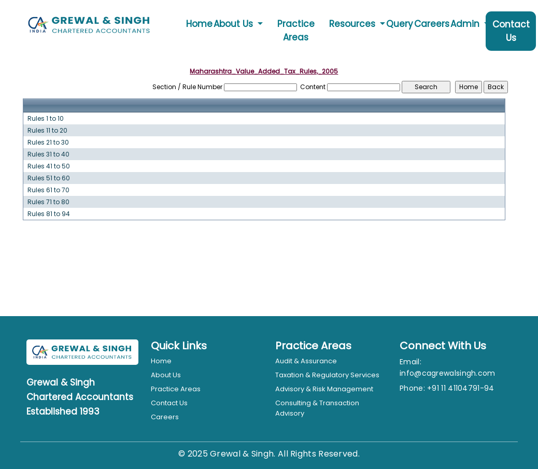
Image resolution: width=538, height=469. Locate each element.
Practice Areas (296, 31)
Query (399, 24)
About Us (166, 375)
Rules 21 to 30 (48, 142)
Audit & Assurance (306, 361)
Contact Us (511, 31)
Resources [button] (353, 24)
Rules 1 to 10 (45, 119)
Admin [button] (466, 24)
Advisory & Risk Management (324, 389)
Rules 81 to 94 (48, 214)
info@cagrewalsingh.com (447, 373)
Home (199, 24)
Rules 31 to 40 (48, 154)
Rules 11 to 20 (47, 130)
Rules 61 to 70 (48, 190)
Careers (431, 24)
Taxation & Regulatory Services (327, 375)
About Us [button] (235, 24)
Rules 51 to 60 (48, 178)
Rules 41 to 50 (48, 166)
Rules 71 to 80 (48, 202)
